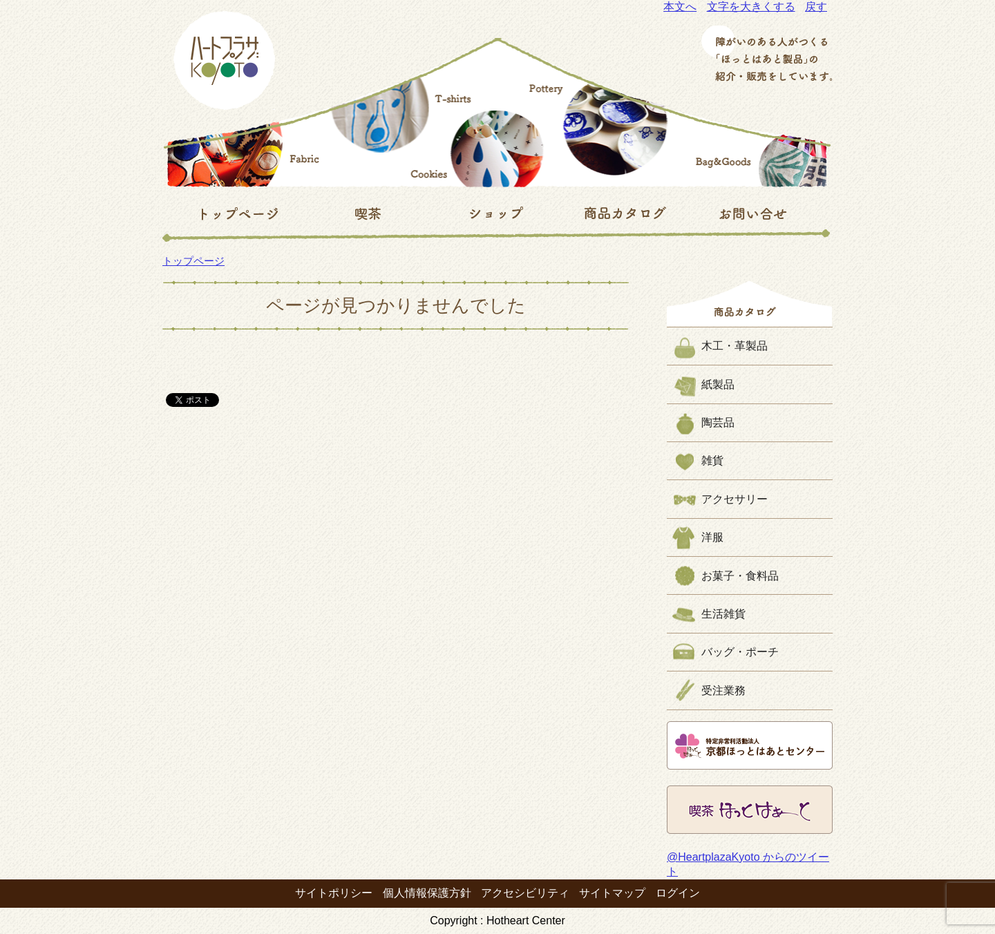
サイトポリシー (333, 893)
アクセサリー (734, 499)
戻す (816, 6)
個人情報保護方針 (427, 893)
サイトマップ (612, 893)
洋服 (712, 537)
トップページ (193, 261)
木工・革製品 (734, 346)
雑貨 (712, 460)
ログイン (678, 893)
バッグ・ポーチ (740, 652)
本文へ (679, 6)
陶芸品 (718, 422)
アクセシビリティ (525, 893)
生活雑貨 (723, 614)
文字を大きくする (751, 6)
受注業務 (723, 690)
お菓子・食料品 (740, 576)
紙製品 (718, 384)
